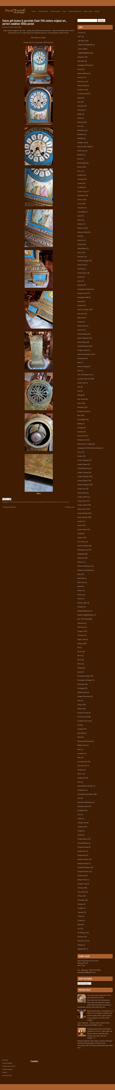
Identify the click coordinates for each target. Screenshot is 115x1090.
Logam (79, 537)
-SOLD (12, 502)
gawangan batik (82, 297)
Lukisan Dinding (82, 546)
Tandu (79, 818)
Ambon (79, 69)
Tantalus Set (81, 823)
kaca (78, 387)
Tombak (80, 904)
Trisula (79, 916)
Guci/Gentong (82, 334)
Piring (79, 705)
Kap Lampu (81, 399)
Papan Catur (81, 639)
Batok (79, 118)
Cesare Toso (81, 191)
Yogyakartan (81, 949)
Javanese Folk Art (83, 379)
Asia (78, 102)
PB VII (79, 660)
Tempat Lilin (81, 855)
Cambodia (80, 179)
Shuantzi (80, 770)
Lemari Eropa (82, 529)
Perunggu (80, 688)
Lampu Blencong (83, 468)
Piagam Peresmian (83, 696)
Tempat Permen (83, 871)
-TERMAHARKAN (83, 53)
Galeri (79, 281)
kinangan (80, 428)
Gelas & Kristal (82, 309)
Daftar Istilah (87, 11)
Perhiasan (80, 684)
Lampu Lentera (82, 497)
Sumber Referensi (74, 11)
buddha (80, 175)
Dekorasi (80, 228)
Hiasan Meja (81, 342)
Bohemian (80, 130)
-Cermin (80, 33)
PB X (79, 664)
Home (34, 11)
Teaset (79, 835)
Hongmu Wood (82, 350)
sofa (78, 798)
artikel (79, 98)
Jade (79, 371)
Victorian (80, 937)
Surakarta (80, 810)
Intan (79, 362)
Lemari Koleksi (55, 11)
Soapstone (81, 790)
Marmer (80, 562)
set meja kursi (82, 761)
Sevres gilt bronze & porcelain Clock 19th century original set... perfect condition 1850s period (34, 22)
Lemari (79, 525)
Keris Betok (81, 419)
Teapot (79, 831)
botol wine (81, 151)
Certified (80, 187)
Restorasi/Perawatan (84, 741)
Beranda (5, 1060)
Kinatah (79, 432)
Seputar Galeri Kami (8, 1066)
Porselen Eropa (82, 713)
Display (80, 244)
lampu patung (82, 517)
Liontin (79, 533)
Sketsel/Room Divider (85, 786)
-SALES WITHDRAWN (84, 45)
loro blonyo (81, 542)
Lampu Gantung (82, 460)
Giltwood (80, 318)
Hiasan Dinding (82, 338)
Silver (79, 774)
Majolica (80, 558)
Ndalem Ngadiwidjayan (85, 615)
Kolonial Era (81, 436)
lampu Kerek (81, 493)
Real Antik (80, 733)
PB (78, 647)
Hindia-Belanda (28, 502)
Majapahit (80, 554)
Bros (79, 171)
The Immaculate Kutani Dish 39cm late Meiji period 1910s (99, 996)
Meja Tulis (81, 582)
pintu (79, 700)
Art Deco (80, 90)
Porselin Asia (81, 717)
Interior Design (82, 366)
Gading (79, 277)
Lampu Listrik (82, 505)
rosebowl (80, 753)
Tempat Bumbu (82, 843)
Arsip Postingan (7, 1069)
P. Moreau (80, 635)
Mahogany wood (83, 550)
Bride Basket (81, 163)
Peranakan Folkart (83, 676)
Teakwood (81, 827)
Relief (79, 737)
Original (80, 631)
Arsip (64, 11)
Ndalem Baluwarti (83, 611)
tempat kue (81, 851)
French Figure (82, 273)
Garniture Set (82, 293)
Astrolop (80, 106)
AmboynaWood (82, 73)
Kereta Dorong (82, 411)
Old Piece (80, 627)
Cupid (79, 216)
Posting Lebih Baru (9, 507)
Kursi (79, 452)
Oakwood (80, 623)
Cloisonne (80, 208)
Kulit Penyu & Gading (84, 444)
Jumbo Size (81, 383)
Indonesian (81, 358)
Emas (79, 252)
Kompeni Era (81, 440)
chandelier (81, 195)
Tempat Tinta (82, 884)
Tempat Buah (82, 839)
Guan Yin (80, 330)
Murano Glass (82, 603)
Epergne (80, 256)
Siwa (79, 782)
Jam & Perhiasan (50, 502)
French (79, 269)
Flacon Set (81, 265)
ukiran (79, 924)
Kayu (79, 403)
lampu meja (81, 509)
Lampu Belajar (82, 464)
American (80, 77)
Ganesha (80, 285)
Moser (79, 599)
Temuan (80, 888)
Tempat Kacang (82, 847)
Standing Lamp (82, 806)
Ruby (79, 757)
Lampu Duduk (82, 480)
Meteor (80, 590)
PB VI (79, 656)
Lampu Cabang (82, 472)
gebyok (80, 301)
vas (78, 928)
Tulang (79, 920)
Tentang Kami (43, 11)
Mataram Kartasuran (84, 566)
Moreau (80, 595)
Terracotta (81, 892)
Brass (79, 159)
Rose (79, 749)
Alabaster (80, 57)
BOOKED (80, 138)
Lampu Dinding (82, 476)
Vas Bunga (81, 933)
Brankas (80, 155)
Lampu (79, 456)
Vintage (80, 945)
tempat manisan (82, 859)
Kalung (79, 395)
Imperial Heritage (39, 502)
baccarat (80, 110)
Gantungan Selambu (84, 289)
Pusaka (79, 729)
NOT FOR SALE (82, 619)
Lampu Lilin (81, 501)
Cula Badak (81, 212)
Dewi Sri (80, 240)
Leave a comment (63, 502)
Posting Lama (70, 507)
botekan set (81, 143)
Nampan (80, 607)
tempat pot (81, 875)
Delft (79, 236)
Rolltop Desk (81, 745)
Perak (79, 672)
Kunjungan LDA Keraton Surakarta (89, 448)
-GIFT (79, 37)
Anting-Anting (82, 85)
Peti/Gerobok (82, 692)
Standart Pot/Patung (84, 802)
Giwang (80, 322)
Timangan (80, 900)
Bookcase (80, 134)
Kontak (97, 11)
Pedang (80, 668)
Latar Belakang (7, 1063)
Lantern (80, 521)
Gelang (79, 305)
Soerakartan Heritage (84, 794)
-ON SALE (80, 41)
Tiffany (79, 896)
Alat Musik (80, 61)
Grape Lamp (81, 326)
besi (78, 126)
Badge (79, 114)
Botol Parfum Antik (83, 147)
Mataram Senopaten (84, 570)
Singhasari (81, 778)
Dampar (80, 224)
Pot (78, 725)
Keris (79, 415)
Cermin (79, 183)
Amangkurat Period (84, 65)
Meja (79, 574)
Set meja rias (82, 765)
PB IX (79, 652)
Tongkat (80, 908)
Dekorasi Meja (82, 232)
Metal (79, 586)
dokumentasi (81, 248)
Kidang (79, 424)
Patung (79, 643)
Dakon (79, 220)
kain (78, 391)
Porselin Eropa (82, 721)
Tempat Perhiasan (83, 867)
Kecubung (80, 407)
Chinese (80, 199)
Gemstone (81, 314)
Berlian (79, 122)
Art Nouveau (18, 502)
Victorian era (81, 941)
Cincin (79, 204)
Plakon (79, 709)
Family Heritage (82, 261)
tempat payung (82, 863)
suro (78, 814)
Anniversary (81, 81)
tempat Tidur (82, 880)
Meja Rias (80, 578)
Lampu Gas (81, 489)
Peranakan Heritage (84, 680)
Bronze (79, 167)
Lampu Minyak (82, 513)
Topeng (80, 912)
